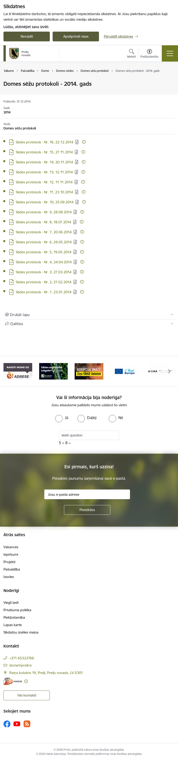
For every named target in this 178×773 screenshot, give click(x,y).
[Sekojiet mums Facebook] (6, 723)
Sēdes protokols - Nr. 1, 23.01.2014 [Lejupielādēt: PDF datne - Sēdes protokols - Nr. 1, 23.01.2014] (43, 292)
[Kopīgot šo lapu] (89, 323)
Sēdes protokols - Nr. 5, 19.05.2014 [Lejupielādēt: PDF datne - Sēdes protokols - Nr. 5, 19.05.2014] (43, 252)
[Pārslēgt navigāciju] (170, 53)
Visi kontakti (26, 695)
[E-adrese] (12, 681)
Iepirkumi (10, 554)
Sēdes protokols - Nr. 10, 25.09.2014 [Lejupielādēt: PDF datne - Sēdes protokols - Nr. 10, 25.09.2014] (44, 202)
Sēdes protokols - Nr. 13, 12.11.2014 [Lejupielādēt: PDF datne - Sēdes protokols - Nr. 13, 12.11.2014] (44, 172)
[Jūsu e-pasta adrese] (87, 494)
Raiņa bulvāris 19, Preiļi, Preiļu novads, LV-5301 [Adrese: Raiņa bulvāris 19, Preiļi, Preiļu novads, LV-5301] (46, 673)
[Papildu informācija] (84, 142)
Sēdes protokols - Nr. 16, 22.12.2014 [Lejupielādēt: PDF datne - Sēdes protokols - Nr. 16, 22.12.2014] (44, 142)
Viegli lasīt (11, 602)
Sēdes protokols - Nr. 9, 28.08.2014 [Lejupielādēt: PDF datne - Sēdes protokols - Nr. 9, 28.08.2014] (44, 212)
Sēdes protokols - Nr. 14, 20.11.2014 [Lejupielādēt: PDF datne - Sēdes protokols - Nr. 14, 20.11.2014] (44, 162)
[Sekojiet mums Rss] (26, 723)
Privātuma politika (17, 610)
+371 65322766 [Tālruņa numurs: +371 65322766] (21, 658)
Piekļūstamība (14, 617)
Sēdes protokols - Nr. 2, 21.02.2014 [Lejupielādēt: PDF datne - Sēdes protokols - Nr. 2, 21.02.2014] (43, 282)
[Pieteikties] (87, 510)
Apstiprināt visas (76, 36)
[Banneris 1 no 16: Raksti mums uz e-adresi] (17, 371)
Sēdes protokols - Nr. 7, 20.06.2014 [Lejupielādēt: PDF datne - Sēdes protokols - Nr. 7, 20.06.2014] (44, 232)
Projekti (9, 562)
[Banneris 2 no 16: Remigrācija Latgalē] (53, 371)
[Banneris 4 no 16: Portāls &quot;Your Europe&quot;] (124, 371)
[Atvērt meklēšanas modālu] (131, 54)
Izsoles (8, 577)
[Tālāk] (169, 371)
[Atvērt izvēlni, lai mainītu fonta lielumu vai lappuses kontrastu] (149, 54)
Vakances (10, 547)
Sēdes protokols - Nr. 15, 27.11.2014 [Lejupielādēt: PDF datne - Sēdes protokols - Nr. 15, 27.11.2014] (44, 152)
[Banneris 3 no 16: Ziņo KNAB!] (89, 371)
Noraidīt (27, 36)
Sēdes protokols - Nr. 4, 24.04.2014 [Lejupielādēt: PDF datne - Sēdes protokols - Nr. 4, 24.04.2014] (44, 262)
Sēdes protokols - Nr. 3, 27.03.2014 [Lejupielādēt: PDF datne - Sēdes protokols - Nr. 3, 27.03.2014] (43, 272)
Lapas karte (12, 625)
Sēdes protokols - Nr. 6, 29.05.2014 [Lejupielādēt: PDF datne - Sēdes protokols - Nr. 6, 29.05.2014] (44, 242)
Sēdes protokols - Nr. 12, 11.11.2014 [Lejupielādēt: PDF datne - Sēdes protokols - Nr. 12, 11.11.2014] (44, 182)
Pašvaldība (11, 569)
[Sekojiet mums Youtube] (16, 724)
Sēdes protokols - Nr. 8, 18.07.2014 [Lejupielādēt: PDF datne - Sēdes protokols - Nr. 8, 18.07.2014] (43, 222)
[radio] (61, 417)
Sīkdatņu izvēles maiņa (20, 632)
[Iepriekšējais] (9, 371)
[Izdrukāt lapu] (89, 314)
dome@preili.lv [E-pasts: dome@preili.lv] (20, 665)
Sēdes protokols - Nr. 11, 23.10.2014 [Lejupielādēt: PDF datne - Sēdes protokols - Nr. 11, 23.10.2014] (44, 192)
